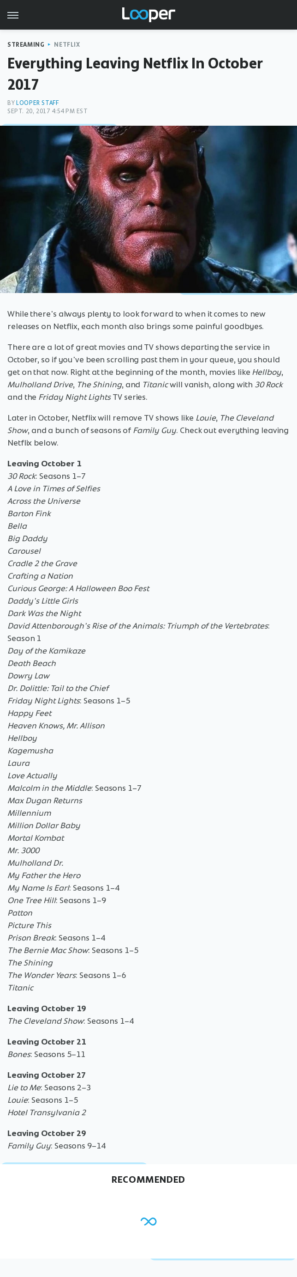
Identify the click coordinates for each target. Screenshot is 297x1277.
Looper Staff (37, 103)
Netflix (67, 45)
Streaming (25, 45)
